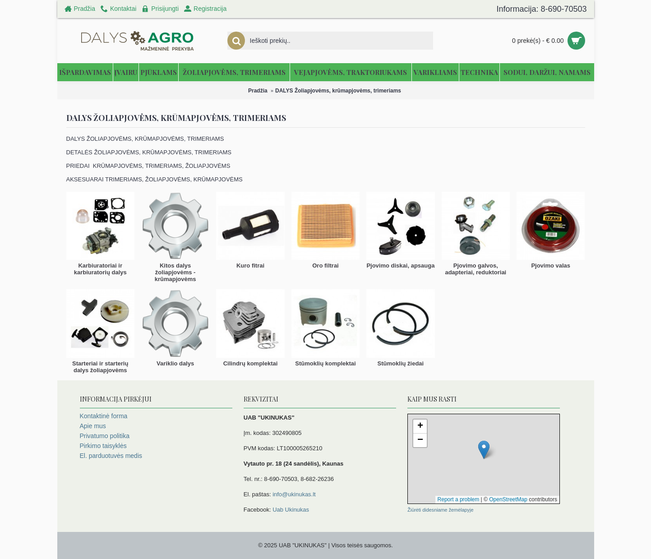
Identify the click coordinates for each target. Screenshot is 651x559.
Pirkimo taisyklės (103, 445)
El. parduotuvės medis (111, 455)
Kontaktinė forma (104, 416)
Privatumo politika (105, 435)
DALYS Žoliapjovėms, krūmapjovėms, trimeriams (338, 91)
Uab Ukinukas (290, 509)
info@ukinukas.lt (294, 494)
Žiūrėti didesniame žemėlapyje (440, 510)
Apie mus (93, 426)
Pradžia (258, 91)
